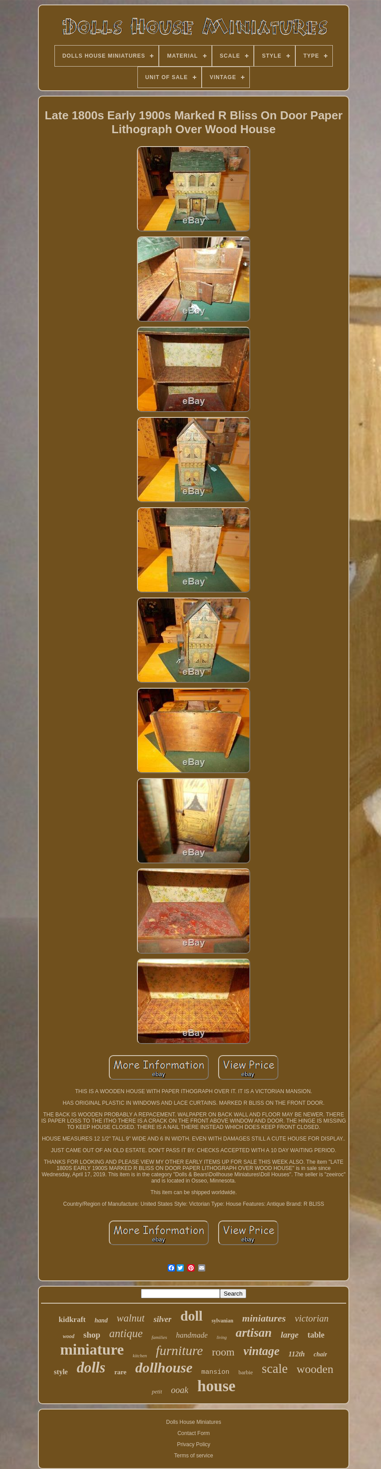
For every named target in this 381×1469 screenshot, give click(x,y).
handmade (192, 1335)
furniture (179, 1350)
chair (320, 1354)
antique (126, 1333)
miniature (92, 1349)
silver (162, 1319)
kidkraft (72, 1319)
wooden (315, 1369)
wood (69, 1336)
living (221, 1337)
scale (275, 1368)
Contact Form (194, 1433)
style (61, 1372)
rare (120, 1372)
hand (101, 1320)
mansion (215, 1372)
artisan (254, 1332)
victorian (312, 1318)
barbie (245, 1372)
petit (157, 1391)
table (315, 1334)
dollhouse (163, 1368)
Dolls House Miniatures (193, 1422)
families (159, 1337)
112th (297, 1354)
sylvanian (222, 1320)
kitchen (140, 1355)
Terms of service (193, 1455)
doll (191, 1316)
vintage (262, 1351)
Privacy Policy (194, 1444)
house (216, 1386)
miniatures (264, 1318)
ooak (179, 1390)
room (223, 1352)
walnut (131, 1318)
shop (91, 1334)
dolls (91, 1368)
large (289, 1334)
